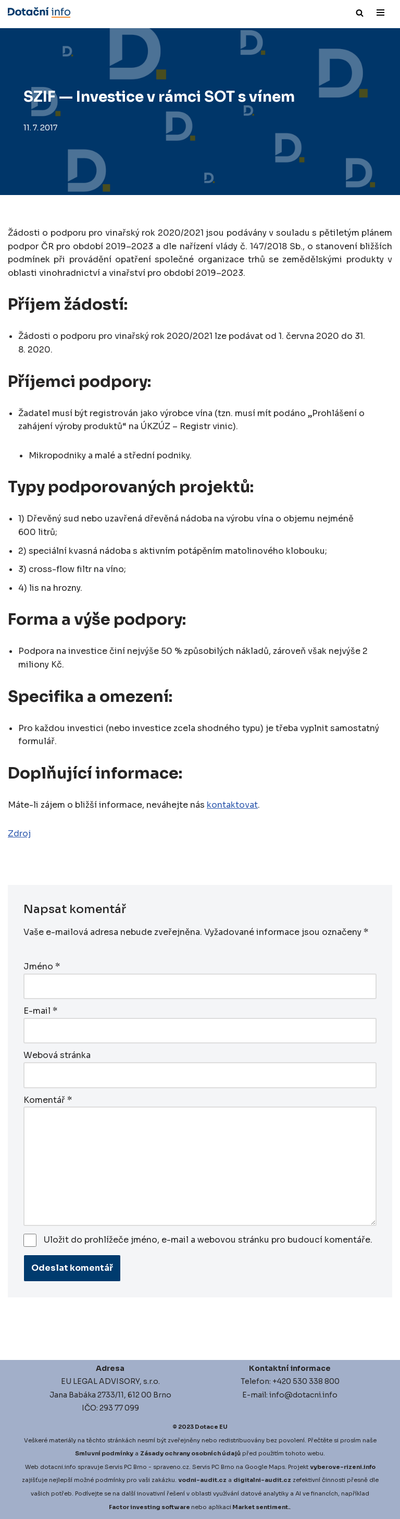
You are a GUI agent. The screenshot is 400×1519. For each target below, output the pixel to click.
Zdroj (19, 833)
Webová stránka (57, 1055)
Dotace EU (211, 1426)
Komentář (47, 1100)
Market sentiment (260, 1507)
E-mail (40, 1010)
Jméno (41, 966)
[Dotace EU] (39, 12)
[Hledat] (360, 13)
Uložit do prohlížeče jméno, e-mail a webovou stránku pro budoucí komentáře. (208, 1239)
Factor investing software (149, 1507)
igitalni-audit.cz (264, 1480)
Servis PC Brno (126, 1467)
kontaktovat (232, 804)
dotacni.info (58, 1467)
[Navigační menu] (380, 12)
